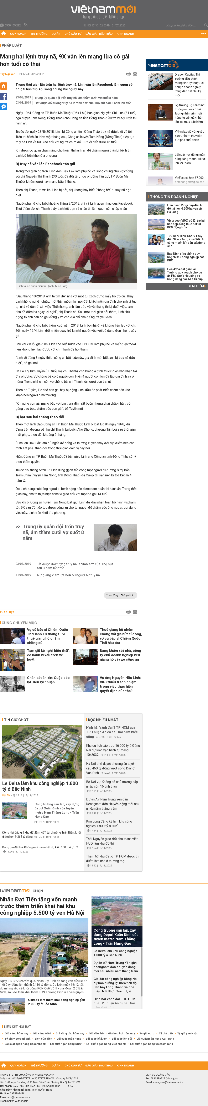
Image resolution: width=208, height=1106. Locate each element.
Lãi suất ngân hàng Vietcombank (151, 1043)
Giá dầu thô (96, 1033)
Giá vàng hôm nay (16, 1033)
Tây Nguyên (7, 74)
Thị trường (39, 33)
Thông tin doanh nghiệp (174, 197)
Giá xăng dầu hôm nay (70, 1033)
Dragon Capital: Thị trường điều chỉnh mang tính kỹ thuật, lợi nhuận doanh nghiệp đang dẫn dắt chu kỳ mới (189, 85)
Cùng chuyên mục (19, 623)
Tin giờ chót (16, 720)
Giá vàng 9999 (42, 1033)
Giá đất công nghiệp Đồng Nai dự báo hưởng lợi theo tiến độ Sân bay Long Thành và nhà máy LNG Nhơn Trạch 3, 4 (115, 985)
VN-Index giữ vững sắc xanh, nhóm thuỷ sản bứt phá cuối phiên (189, 136)
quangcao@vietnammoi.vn (168, 1082)
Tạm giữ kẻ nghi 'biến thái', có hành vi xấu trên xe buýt (48, 655)
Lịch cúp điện (43, 1038)
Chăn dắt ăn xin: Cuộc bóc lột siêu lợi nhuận (48, 680)
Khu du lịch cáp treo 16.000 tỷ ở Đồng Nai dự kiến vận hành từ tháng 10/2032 (113, 750)
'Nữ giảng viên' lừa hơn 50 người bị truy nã (68, 575)
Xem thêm (197, 286)
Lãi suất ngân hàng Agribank (155, 1038)
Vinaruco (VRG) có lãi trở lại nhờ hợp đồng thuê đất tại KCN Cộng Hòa (186, 224)
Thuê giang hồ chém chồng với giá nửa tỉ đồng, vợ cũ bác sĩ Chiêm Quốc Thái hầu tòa (121, 636)
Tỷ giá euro (147, 1033)
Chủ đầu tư (72, 33)
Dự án (56, 33)
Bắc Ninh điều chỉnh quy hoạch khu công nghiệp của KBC (185, 257)
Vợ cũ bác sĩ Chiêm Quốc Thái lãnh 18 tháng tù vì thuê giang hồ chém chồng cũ (47, 636)
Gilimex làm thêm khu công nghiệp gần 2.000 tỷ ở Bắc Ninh (56, 1002)
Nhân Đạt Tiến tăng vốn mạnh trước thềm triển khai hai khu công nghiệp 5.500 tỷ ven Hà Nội (42, 906)
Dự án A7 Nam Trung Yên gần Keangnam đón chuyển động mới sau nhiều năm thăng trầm (112, 803)
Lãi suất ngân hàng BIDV (66, 1043)
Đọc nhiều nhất (103, 720)
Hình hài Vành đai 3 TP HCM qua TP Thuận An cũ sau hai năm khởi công (111, 732)
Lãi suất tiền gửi (122, 1038)
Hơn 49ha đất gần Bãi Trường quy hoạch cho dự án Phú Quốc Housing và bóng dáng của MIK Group (185, 274)
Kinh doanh (125, 33)
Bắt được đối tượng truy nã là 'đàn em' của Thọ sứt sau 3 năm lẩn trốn (83, 103)
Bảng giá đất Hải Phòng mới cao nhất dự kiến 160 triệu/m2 (40, 847)
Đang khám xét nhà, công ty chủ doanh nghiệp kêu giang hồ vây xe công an (120, 655)
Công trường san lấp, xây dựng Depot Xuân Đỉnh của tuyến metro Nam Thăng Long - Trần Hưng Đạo (57, 810)
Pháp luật (12, 45)
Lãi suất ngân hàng (69, 1038)
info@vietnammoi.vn (19, 1097)
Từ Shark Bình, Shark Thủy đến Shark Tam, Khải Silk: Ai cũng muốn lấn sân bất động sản (186, 241)
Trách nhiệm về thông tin (14, 1101)
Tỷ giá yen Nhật (187, 1033)
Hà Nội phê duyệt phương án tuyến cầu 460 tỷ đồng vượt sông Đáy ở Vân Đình (110, 768)
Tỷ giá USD (166, 1033)
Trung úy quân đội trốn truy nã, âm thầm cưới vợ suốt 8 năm (76, 97)
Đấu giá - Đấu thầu (99, 33)
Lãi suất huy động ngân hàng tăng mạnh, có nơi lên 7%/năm (190, 159)
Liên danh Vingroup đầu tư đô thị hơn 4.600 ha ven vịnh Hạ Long (185, 209)
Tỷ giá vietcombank (17, 1038)
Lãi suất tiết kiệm (96, 1038)
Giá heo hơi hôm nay (121, 1033)
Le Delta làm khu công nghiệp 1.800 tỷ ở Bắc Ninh (40, 786)
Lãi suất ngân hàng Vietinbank (106, 1043)
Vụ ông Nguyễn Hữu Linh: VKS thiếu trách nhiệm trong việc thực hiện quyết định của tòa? (120, 684)
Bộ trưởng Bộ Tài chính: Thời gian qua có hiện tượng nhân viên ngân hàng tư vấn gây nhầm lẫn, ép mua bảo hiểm (190, 113)
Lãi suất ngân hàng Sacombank (25, 1043)
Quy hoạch (18, 33)
